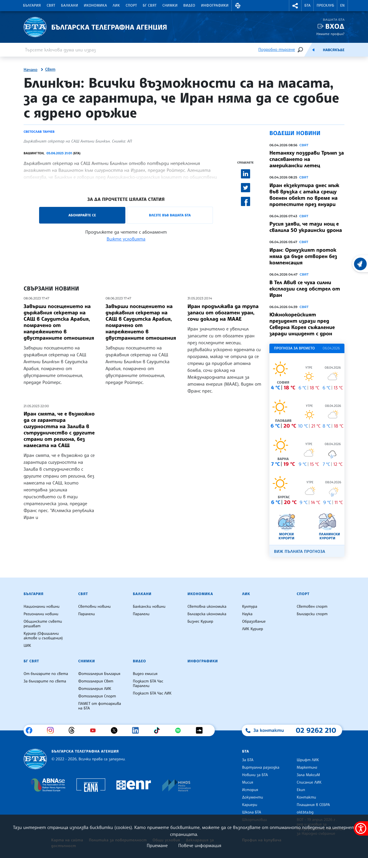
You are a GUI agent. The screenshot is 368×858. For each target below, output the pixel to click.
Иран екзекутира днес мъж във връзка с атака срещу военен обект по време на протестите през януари (304, 194)
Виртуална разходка (260, 767)
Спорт (131, 5)
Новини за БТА (255, 775)
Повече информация (199, 845)
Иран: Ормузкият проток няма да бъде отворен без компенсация (303, 256)
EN (342, 5)
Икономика (95, 5)
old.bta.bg (305, 812)
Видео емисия (145, 674)
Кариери (249, 805)
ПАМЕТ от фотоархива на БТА (99, 706)
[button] (238, 5)
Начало (30, 70)
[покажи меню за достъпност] (361, 828)
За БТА (247, 760)
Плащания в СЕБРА (313, 805)
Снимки (170, 5)
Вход (334, 26)
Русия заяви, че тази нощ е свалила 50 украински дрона (305, 227)
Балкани (69, 5)
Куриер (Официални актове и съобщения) (43, 635)
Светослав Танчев (39, 132)
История (250, 790)
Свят (51, 5)
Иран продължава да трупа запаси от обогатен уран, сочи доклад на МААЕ (223, 312)
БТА (307, 5)
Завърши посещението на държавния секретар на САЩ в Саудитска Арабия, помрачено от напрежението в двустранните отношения (59, 322)
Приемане (157, 845)
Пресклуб (325, 5)
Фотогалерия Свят (95, 681)
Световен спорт (312, 606)
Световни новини (94, 606)
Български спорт (312, 614)
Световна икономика (206, 606)
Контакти (306, 797)
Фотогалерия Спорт (97, 696)
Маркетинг (307, 767)
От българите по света (46, 674)
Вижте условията (126, 239)
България (32, 5)
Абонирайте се (82, 215)
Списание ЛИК (309, 782)
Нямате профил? (330, 34)
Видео (189, 5)
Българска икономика (206, 614)
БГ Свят (150, 5)
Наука (247, 614)
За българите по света (45, 681)
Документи (252, 797)
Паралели (86, 614)
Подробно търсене (276, 49)
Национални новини (42, 606)
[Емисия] (313, 50)
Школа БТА (251, 812)
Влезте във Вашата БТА (170, 215)
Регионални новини (41, 614)
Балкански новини (149, 606)
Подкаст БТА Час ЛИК (152, 693)
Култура (249, 606)
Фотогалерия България (99, 674)
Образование (254, 621)
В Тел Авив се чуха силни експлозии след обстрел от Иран (304, 288)
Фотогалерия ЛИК (94, 688)
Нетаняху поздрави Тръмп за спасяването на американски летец (306, 159)
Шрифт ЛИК (308, 760)
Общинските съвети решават (43, 623)
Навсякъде (333, 50)
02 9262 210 (316, 730)
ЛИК (116, 5)
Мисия (247, 782)
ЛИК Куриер (252, 629)
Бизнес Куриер (200, 621)
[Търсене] (300, 49)
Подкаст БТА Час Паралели (148, 683)
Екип (301, 790)
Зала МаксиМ (308, 775)
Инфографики (215, 5)
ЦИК (27, 645)
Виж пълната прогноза (299, 551)
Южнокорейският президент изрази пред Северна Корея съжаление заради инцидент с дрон (302, 324)
